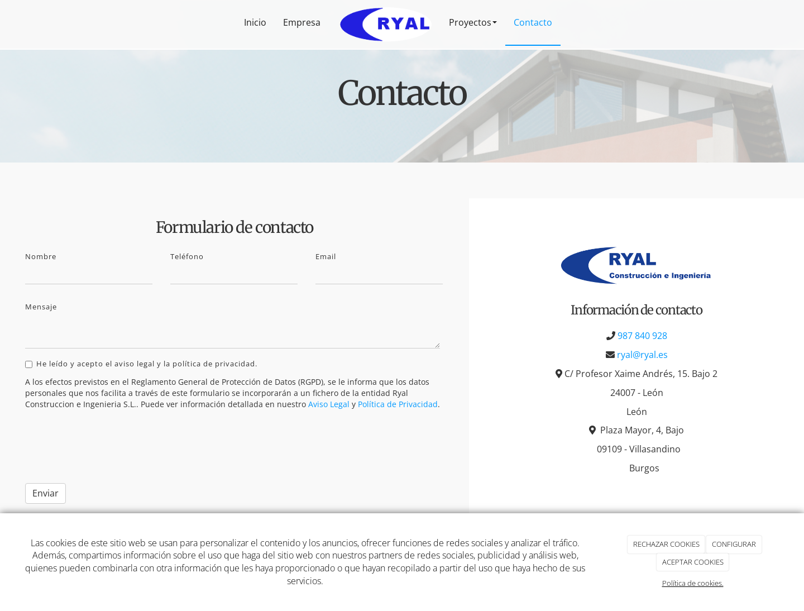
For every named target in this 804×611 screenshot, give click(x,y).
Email (325, 256)
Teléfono (187, 256)
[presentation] (110, 444)
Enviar (45, 493)
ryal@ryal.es (642, 355)
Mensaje (41, 307)
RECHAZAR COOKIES (666, 544)
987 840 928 (642, 336)
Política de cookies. (693, 583)
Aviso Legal (329, 404)
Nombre (40, 256)
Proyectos (473, 22)
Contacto (533, 22)
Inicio (255, 22)
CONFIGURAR (734, 544)
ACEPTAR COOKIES (693, 562)
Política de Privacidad (398, 404)
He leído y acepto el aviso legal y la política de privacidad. (141, 364)
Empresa (301, 22)
